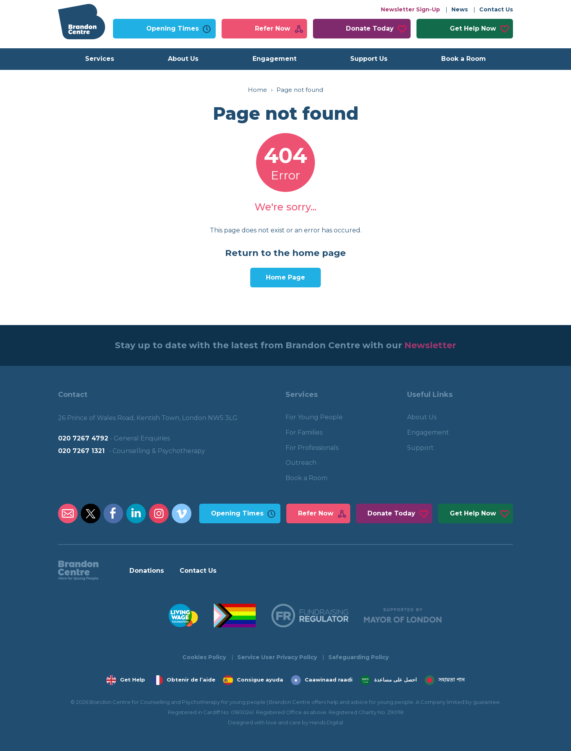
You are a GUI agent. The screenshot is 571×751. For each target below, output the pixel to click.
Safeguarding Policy (358, 657)
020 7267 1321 (81, 451)
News (459, 9)
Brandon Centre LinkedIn (136, 513)
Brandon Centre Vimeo (181, 513)
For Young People (314, 417)
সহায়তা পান (451, 679)
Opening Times (172, 28)
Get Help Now (473, 28)
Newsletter (430, 345)
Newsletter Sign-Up (410, 9)
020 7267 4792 (83, 438)
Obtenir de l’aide (191, 679)
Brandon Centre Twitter (90, 513)
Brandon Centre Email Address (68, 513)
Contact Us (496, 9)
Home (257, 89)
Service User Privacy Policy (277, 657)
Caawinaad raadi (329, 679)
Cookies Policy (204, 657)
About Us (183, 58)
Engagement (274, 58)
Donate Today (370, 28)
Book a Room (463, 58)
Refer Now (272, 28)
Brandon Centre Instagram (159, 513)
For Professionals (312, 447)
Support (420, 447)
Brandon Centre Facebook (113, 513)
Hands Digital (326, 722)
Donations (146, 570)
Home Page (285, 277)
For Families (304, 432)
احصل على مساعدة (395, 679)
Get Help (132, 679)
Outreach (301, 462)
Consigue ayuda (260, 679)
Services (99, 58)
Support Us (368, 58)
